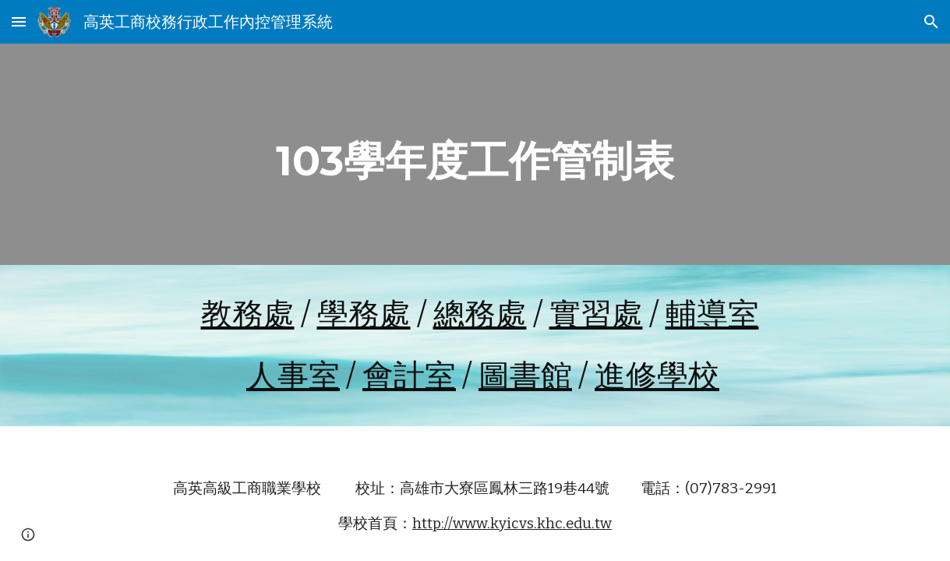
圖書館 (525, 376)
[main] (475, 154)
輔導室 (712, 314)
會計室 (409, 376)
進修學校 (657, 376)
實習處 (596, 314)
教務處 (248, 314)
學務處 (364, 314)
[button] (18, 21)
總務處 (480, 314)
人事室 (293, 376)
